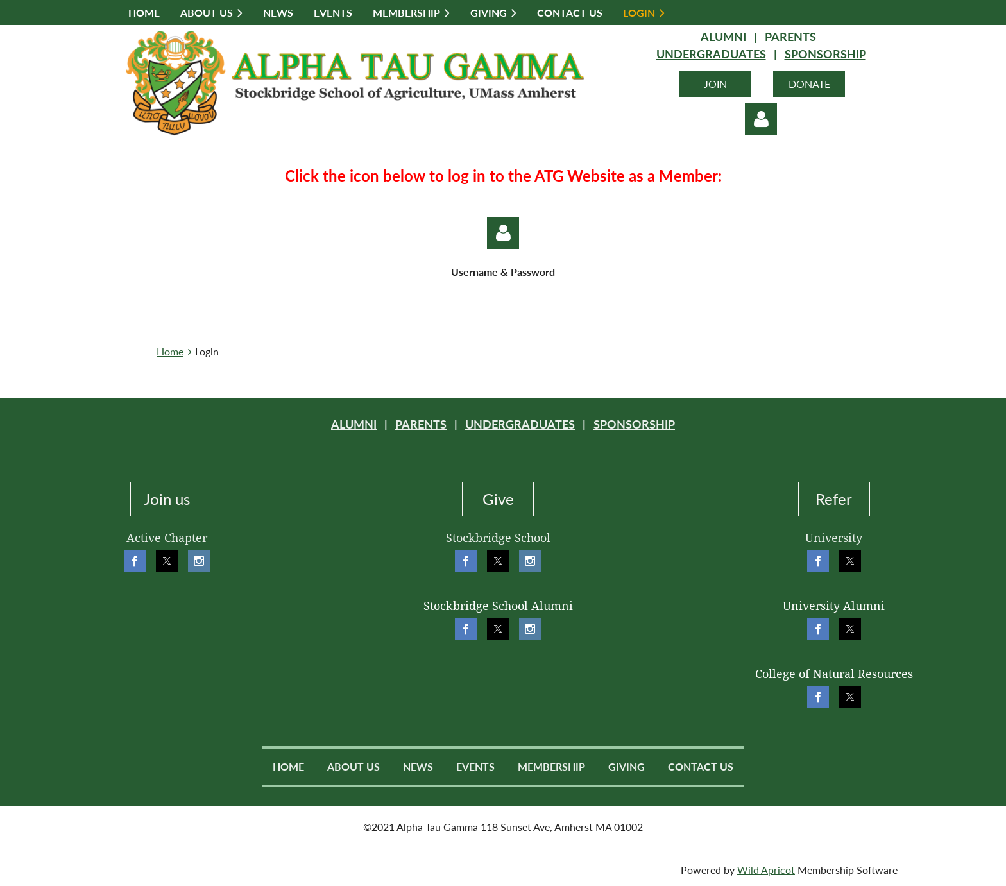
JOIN (715, 84)
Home (170, 351)
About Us (353, 766)
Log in (761, 119)
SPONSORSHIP (825, 54)
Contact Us (700, 766)
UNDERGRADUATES (711, 54)
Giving (626, 766)
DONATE (809, 84)
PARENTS (790, 37)
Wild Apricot (766, 870)
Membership (551, 766)
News (418, 766)
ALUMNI (723, 37)
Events (475, 766)
